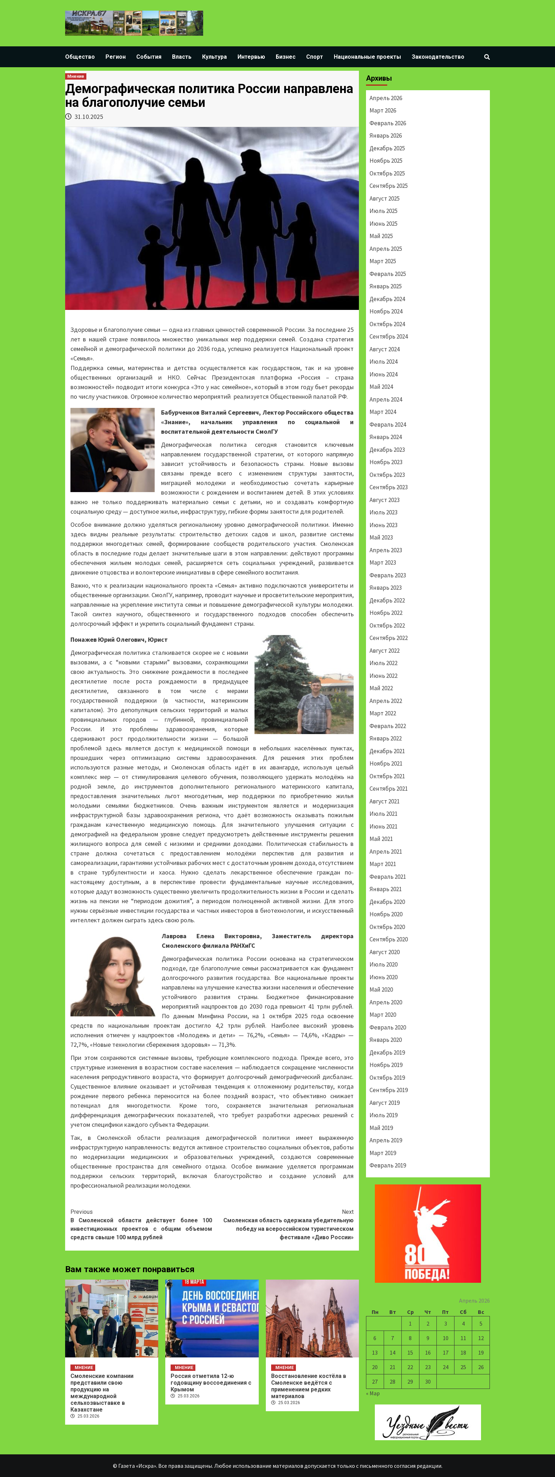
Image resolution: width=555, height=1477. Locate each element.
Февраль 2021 (388, 877)
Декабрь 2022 (387, 600)
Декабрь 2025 (387, 148)
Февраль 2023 (388, 575)
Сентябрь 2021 (389, 788)
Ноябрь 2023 (386, 462)
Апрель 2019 (386, 1140)
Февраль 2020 (388, 1027)
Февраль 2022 (388, 726)
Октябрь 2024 (387, 324)
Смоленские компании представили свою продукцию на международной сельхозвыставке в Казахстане (101, 1393)
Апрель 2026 (386, 98)
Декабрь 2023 (387, 450)
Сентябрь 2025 (389, 186)
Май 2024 (381, 387)
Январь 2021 (386, 889)
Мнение (75, 76)
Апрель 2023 (386, 550)
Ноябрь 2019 (386, 1065)
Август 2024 (385, 349)
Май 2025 (381, 236)
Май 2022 (381, 688)
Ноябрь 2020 (386, 914)
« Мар (373, 1393)
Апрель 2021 (386, 851)
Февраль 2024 (388, 424)
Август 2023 (385, 500)
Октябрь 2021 (387, 776)
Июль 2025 (383, 211)
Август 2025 (385, 198)
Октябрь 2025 (387, 173)
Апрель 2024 (386, 399)
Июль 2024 (383, 361)
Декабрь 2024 (387, 299)
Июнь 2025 (383, 223)
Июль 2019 (383, 1115)
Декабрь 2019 (387, 1052)
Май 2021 (381, 839)
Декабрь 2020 (387, 902)
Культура (214, 56)
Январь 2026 (386, 135)
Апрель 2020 (386, 1002)
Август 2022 (385, 650)
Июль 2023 (383, 512)
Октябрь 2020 (387, 927)
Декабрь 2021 (387, 751)
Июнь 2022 (383, 676)
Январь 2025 (386, 286)
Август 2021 (385, 801)
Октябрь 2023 (387, 475)
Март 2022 (383, 713)
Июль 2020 (383, 964)
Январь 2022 (386, 738)
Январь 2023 (386, 588)
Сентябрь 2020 (389, 939)
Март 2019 (383, 1153)
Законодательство (438, 56)
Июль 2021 (383, 814)
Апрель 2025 (386, 249)
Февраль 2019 (388, 1165)
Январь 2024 (386, 437)
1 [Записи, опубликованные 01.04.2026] (410, 1323)
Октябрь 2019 (387, 1077)
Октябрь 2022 (387, 625)
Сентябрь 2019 (389, 1090)
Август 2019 (385, 1103)
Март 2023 (383, 562)
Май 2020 (381, 989)
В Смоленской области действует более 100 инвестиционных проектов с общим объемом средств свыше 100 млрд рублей (141, 1224)
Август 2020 (385, 952)
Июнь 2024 (383, 374)
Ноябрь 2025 (386, 161)
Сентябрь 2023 (389, 487)
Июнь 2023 (383, 525)
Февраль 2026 (388, 123)
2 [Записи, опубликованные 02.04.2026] (428, 1323)
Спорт (314, 56)
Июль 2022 (383, 663)
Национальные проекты (367, 56)
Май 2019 (381, 1128)
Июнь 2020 (383, 977)
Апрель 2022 (386, 701)
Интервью (251, 56)
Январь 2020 (386, 1040)
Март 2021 (383, 864)
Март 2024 (383, 412)
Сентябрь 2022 (389, 638)
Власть (181, 56)
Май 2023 (381, 537)
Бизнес (286, 56)
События (148, 56)
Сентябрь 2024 (389, 336)
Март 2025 (383, 261)
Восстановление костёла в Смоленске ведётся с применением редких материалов (308, 1386)
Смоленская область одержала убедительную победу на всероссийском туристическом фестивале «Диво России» (283, 1224)
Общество (80, 56)
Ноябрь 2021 (386, 763)
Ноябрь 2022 (386, 613)
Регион (115, 56)
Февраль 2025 (388, 274)
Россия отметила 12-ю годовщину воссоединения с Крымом (211, 1383)
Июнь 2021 (383, 826)
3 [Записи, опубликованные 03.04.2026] (445, 1323)
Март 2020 (383, 1015)
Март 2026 (383, 110)
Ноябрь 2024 (386, 311)
